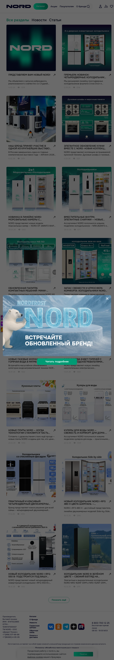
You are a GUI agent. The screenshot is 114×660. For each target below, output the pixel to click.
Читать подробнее (57, 361)
